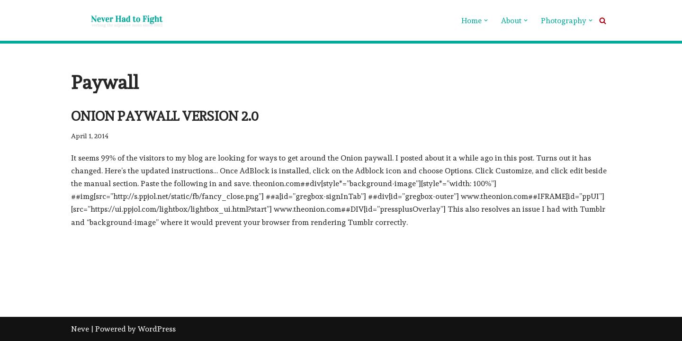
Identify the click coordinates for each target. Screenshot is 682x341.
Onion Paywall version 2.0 (165, 116)
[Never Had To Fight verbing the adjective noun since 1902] (118, 20)
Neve (80, 328)
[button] (486, 20)
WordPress (157, 328)
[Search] (602, 20)
